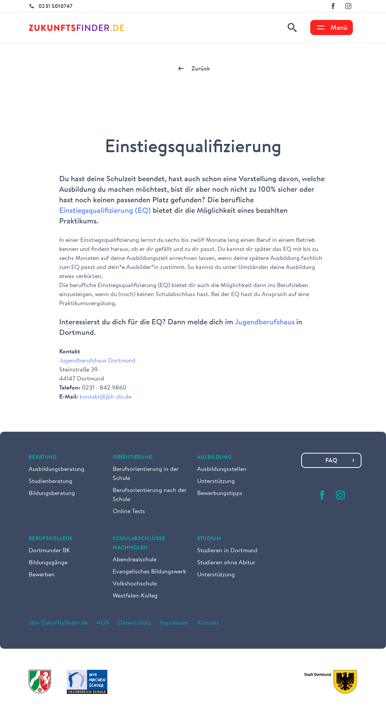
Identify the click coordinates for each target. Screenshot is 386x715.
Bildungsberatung (52, 493)
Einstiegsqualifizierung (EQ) (105, 211)
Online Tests (129, 512)
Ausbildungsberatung (56, 469)
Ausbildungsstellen (222, 469)
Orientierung (133, 457)
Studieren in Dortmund (227, 551)
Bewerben (42, 575)
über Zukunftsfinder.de (58, 623)
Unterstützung (216, 481)
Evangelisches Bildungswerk (149, 572)
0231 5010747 (55, 6)
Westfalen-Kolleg (135, 596)
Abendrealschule (134, 560)
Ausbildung (214, 457)
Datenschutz (134, 623)
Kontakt (208, 623)
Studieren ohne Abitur (226, 563)
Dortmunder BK (49, 551)
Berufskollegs (51, 539)
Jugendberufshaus (265, 322)
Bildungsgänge (48, 563)
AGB (102, 623)
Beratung (43, 457)
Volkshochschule (135, 584)
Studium (209, 539)
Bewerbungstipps (219, 493)
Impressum (174, 623)
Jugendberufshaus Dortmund (97, 361)
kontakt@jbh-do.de (105, 397)
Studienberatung (50, 481)
